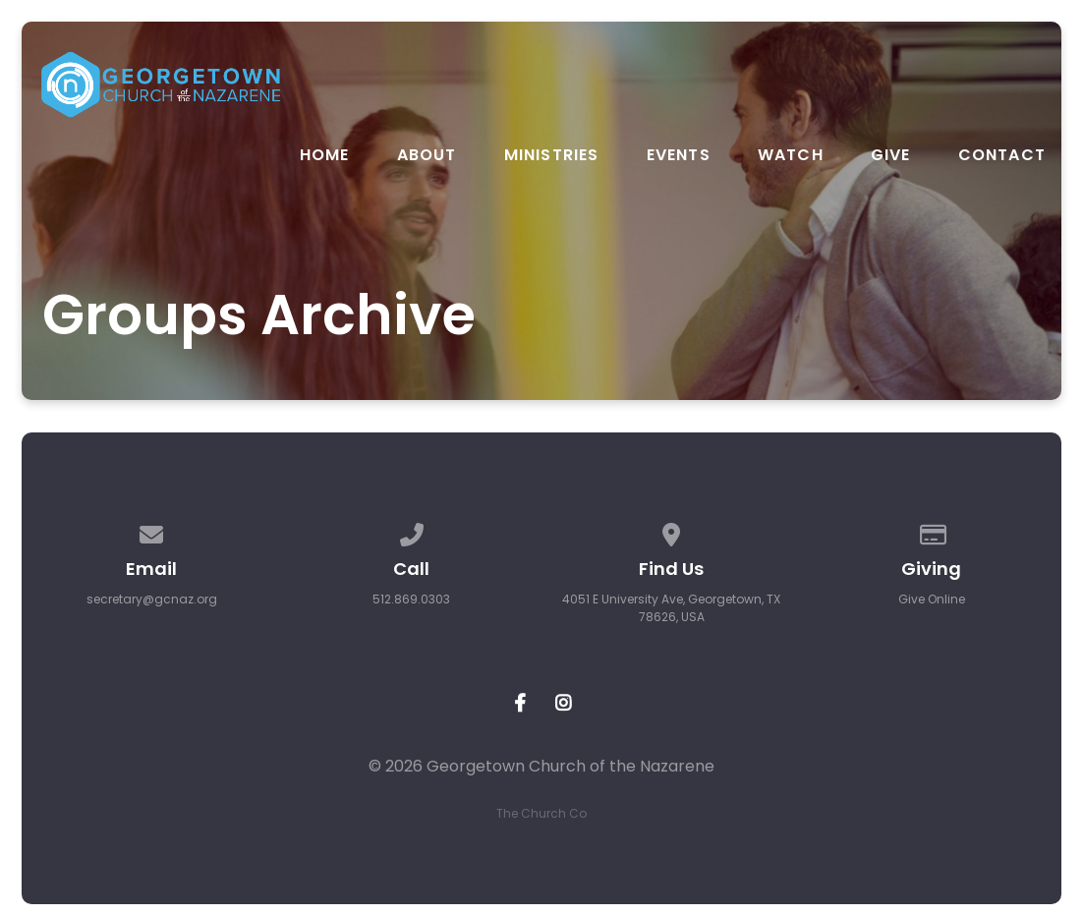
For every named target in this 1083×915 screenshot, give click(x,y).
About (427, 155)
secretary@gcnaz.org (151, 599)
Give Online (931, 599)
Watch (791, 155)
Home (325, 155)
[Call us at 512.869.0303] (411, 531)
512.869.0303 (411, 599)
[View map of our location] (671, 531)
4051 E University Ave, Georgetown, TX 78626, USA (671, 608)
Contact (1002, 155)
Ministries (551, 155)
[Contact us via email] (151, 531)
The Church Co (541, 813)
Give (891, 155)
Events (679, 155)
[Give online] (931, 531)
